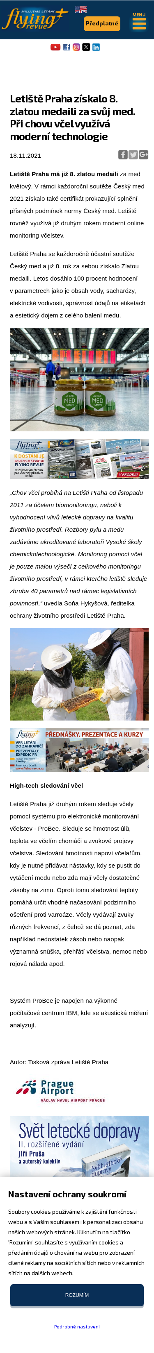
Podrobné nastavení (77, 1326)
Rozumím (77, 1295)
